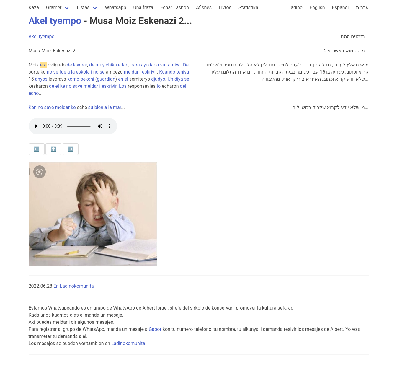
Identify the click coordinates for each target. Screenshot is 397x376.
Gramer (54, 7)
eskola (83, 72)
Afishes (204, 7)
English (317, 7)
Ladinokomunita (128, 343)
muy (100, 65)
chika (111, 65)
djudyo (158, 79)
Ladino (295, 7)
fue (62, 72)
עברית (362, 7)
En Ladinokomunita (73, 286)
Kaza (34, 7)
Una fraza (143, 7)
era (43, 65)
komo (73, 79)
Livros (225, 7)
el (126, 79)
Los (123, 86)
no (49, 72)
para (135, 65)
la (73, 72)
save (77, 86)
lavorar (80, 65)
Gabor (155, 329)
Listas (83, 7)
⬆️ (53, 149)
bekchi (87, 79)
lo (159, 86)
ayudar (148, 65)
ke (62, 86)
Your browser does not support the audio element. (73, 126)
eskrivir (149, 72)
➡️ (70, 149)
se (55, 72)
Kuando (167, 72)
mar (117, 107)
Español (340, 7)
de (69, 65)
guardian (106, 79)
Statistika (248, 7)
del (183, 86)
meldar (131, 72)
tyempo (65, 20)
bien (98, 107)
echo (34, 93)
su (162, 65)
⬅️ (37, 149)
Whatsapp (115, 7)
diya (178, 79)
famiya (173, 65)
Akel (38, 20)
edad (123, 65)
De (186, 65)
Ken (33, 107)
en (120, 79)
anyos (41, 79)
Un (170, 79)
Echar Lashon (174, 7)
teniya (183, 72)
